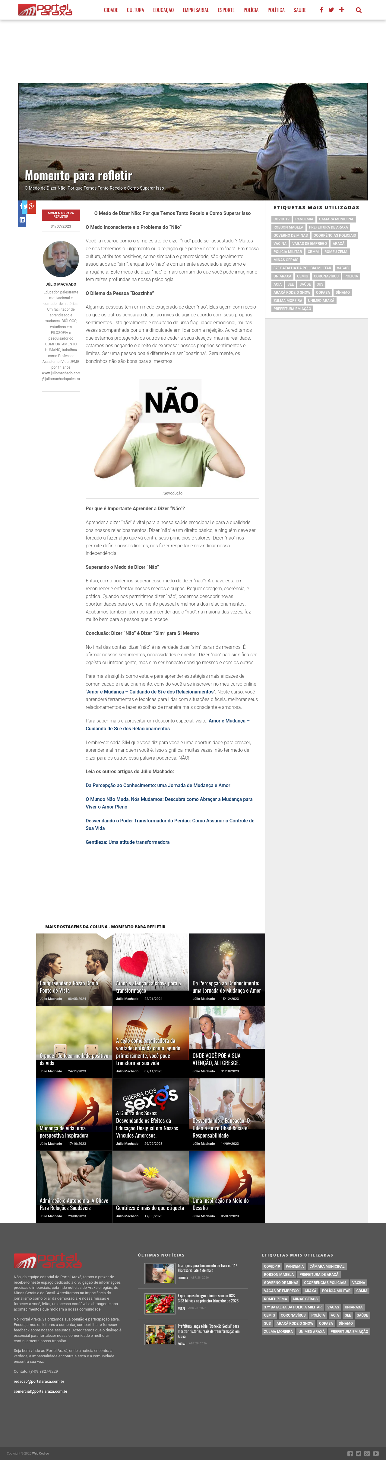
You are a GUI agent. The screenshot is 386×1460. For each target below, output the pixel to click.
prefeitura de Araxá (328, 227)
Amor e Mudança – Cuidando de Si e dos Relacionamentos (150, 692)
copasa (323, 292)
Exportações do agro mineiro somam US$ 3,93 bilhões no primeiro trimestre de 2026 (208, 1298)
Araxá (338, 244)
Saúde (300, 10)
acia (278, 284)
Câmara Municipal (336, 219)
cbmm (313, 252)
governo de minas (291, 235)
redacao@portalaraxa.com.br (39, 1381)
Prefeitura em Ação (292, 309)
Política (276, 10)
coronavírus (326, 276)
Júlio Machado (61, 284)
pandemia (304, 219)
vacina (280, 244)
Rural (181, 1309)
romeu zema (336, 252)
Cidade (111, 10)
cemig (302, 276)
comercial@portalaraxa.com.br (41, 1391)
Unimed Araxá (321, 301)
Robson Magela (288, 227)
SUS (320, 284)
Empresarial (196, 10)
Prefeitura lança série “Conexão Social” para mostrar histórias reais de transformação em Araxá (209, 1331)
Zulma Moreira (288, 301)
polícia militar (288, 252)
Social (182, 1344)
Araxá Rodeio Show (292, 292)
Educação (163, 10)
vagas (343, 268)
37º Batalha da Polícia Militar (302, 268)
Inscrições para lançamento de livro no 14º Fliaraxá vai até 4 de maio (207, 1268)
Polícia (251, 10)
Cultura (135, 10)
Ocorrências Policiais (335, 235)
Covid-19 (282, 219)
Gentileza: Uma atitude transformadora (128, 842)
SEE (290, 284)
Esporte (226, 10)
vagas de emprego (309, 244)
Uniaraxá (282, 276)
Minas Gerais (286, 260)
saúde (305, 284)
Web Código (40, 1453)
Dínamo (343, 292)
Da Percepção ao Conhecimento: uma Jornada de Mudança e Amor (158, 785)
